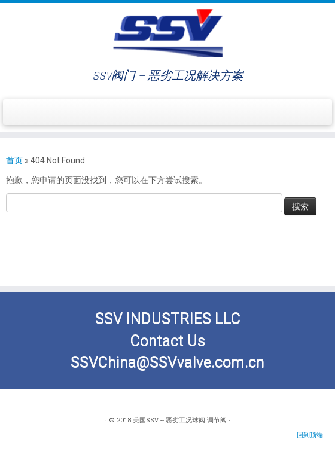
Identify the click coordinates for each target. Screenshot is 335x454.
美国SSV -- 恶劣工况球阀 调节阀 (180, 420)
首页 (14, 160)
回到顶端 (310, 435)
